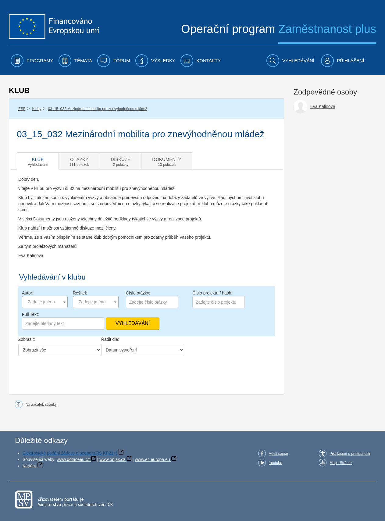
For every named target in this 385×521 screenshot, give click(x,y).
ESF (21, 109)
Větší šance (278, 453)
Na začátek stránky (41, 404)
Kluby (36, 109)
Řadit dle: (110, 339)
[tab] (38, 161)
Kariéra (29, 465)
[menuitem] (32, 60)
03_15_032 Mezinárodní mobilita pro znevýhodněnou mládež (97, 109)
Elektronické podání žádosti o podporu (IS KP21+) (70, 453)
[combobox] (45, 302)
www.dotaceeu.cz (73, 459)
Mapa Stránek (341, 463)
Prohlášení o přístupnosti (350, 453)
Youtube (275, 463)
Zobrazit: (26, 339)
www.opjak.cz (112, 459)
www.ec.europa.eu (152, 459)
